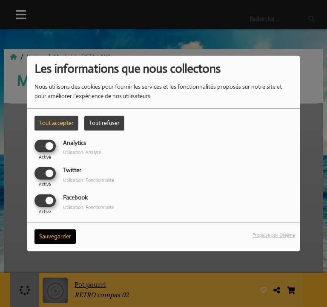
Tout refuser (104, 123)
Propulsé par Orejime (273, 235)
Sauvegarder (55, 236)
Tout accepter (56, 123)
